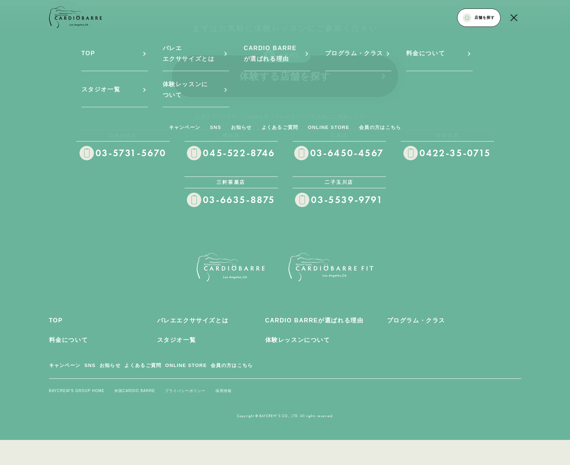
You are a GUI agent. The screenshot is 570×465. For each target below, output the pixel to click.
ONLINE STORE (186, 365)
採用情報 (223, 391)
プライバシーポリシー (185, 391)
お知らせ (110, 365)
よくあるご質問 (142, 365)
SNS (90, 365)
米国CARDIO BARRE (134, 391)
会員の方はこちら (232, 365)
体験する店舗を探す (313, 68)
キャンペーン (65, 365)
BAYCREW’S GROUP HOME (77, 391)
